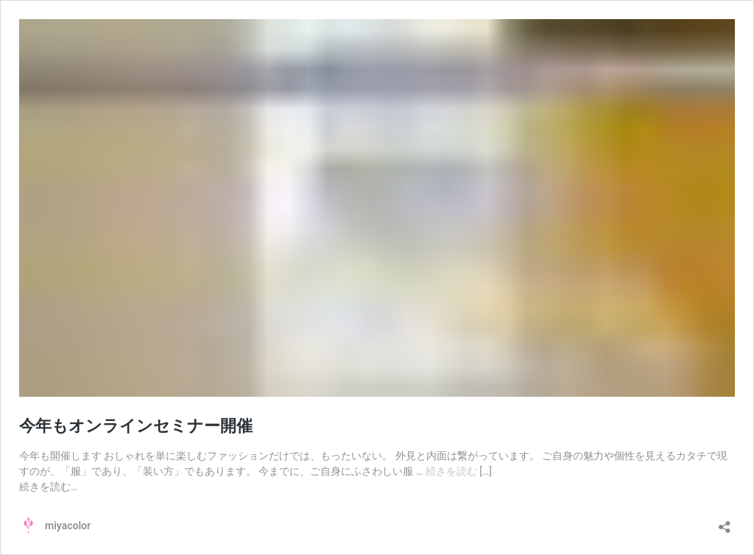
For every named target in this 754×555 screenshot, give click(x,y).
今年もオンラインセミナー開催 (136, 426)
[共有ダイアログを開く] (724, 522)
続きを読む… (48, 486)
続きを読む (452, 471)
